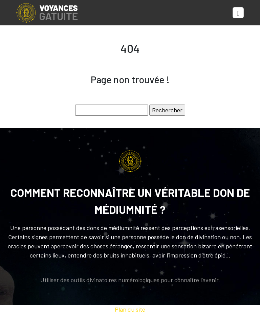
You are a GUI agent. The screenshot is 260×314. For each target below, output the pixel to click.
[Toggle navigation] (238, 13)
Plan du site (130, 309)
